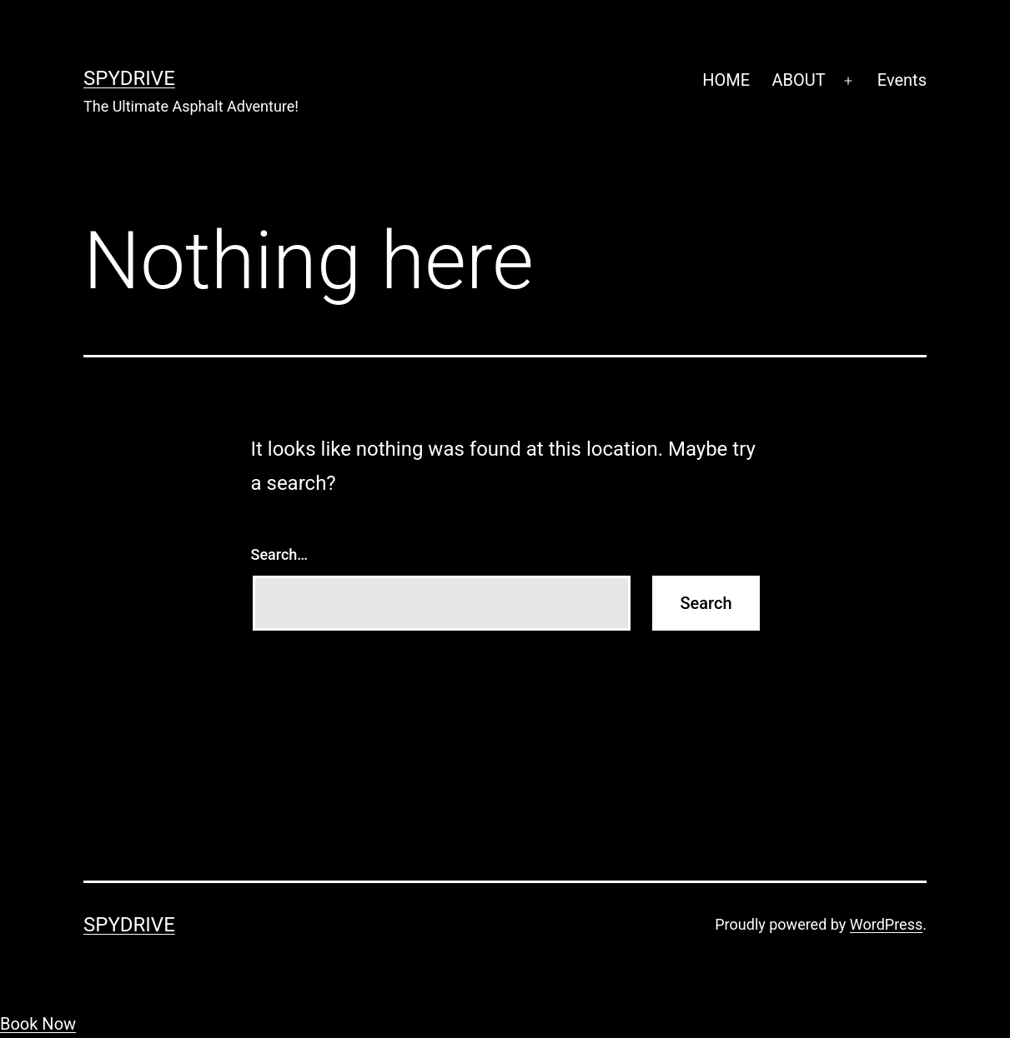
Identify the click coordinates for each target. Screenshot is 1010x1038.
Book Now (38, 1024)
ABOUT (798, 80)
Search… (280, 554)
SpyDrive (129, 78)
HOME (726, 80)
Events (902, 80)
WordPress (886, 924)
